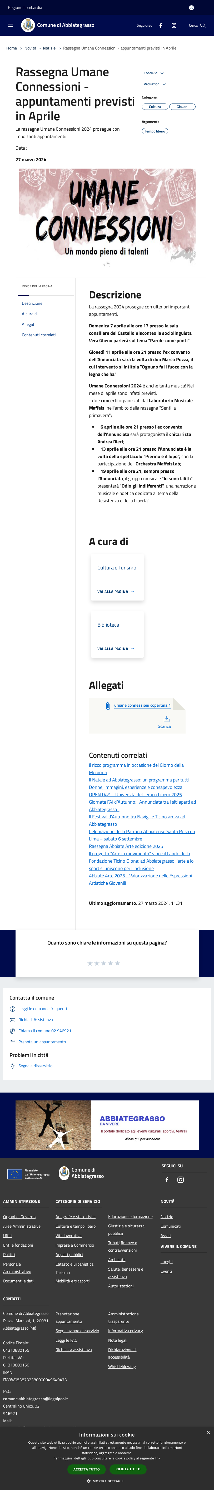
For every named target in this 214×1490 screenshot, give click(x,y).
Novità (30, 48)
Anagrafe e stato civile (76, 1216)
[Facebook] (158, 25)
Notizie (49, 48)
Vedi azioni (155, 84)
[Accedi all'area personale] (191, 8)
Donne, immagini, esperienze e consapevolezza (135, 787)
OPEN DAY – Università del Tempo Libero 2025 (135, 794)
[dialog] (107, 1458)
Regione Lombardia (25, 7)
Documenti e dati (18, 1281)
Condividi (154, 73)
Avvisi (166, 1235)
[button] (107, 1481)
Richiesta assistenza (74, 1349)
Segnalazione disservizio (77, 1330)
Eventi (166, 1271)
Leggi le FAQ (67, 1340)
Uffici (7, 1235)
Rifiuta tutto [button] (128, 1469)
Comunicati (171, 1226)
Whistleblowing (122, 1366)
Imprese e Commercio (75, 1245)
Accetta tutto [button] (86, 1469)
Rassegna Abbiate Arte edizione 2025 (126, 846)
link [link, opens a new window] (157, 1458)
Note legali (117, 1340)
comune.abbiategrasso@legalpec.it (35, 1398)
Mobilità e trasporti (73, 1281)
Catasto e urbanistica (74, 1264)
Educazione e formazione (130, 1216)
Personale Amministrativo (17, 1268)
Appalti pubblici (69, 1254)
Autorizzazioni (121, 1286)
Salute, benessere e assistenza (125, 1273)
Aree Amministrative (22, 1226)
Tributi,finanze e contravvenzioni (122, 1246)
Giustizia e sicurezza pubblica (126, 1229)
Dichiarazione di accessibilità (122, 1353)
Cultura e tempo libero (76, 1226)
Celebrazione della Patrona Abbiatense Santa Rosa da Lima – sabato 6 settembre (142, 835)
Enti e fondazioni (18, 1245)
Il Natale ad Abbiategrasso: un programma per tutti (139, 779)
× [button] (208, 1433)
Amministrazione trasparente (123, 1317)
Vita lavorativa (69, 1235)
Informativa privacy (125, 1330)
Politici (9, 1254)
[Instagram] (172, 25)
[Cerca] (203, 25)
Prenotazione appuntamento (69, 1317)
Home (11, 48)
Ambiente (117, 1259)
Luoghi (167, 1261)
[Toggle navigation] (10, 25)
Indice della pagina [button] (37, 286)
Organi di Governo (19, 1216)
